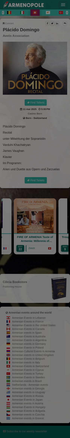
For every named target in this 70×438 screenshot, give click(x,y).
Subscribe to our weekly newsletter (25, 431)
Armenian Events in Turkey (27, 373)
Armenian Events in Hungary (28, 407)
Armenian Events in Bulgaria (28, 410)
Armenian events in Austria (27, 403)
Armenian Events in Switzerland (30, 366)
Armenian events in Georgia (28, 388)
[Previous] (3, 13)
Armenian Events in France (28, 321)
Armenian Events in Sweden (28, 377)
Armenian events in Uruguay (28, 392)
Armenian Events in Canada (28, 328)
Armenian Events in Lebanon (29, 317)
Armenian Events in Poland (28, 347)
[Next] (67, 13)
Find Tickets (35, 102)
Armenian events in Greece (28, 418)
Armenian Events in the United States (34, 325)
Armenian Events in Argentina (29, 340)
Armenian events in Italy (26, 362)
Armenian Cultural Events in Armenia (33, 351)
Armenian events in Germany (29, 343)
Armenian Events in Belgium (28, 358)
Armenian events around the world (30, 312)
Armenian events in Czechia (28, 414)
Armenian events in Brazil (27, 381)
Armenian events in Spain (27, 332)
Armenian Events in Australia (29, 336)
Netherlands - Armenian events (30, 384)
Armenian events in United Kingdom (33, 355)
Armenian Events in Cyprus (28, 369)
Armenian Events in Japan (27, 399)
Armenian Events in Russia (27, 395)
